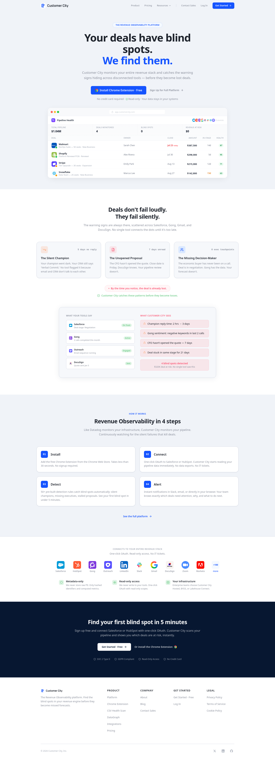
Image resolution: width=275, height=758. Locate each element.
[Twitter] (214, 751)
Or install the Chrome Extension (156, 646)
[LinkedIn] (223, 751)
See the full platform (137, 516)
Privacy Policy (214, 697)
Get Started (223, 5)
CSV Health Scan (116, 710)
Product (135, 5)
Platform (112, 697)
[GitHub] (231, 751)
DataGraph (113, 717)
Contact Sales (188, 5)
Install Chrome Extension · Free (118, 90)
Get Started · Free (114, 646)
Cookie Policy (214, 710)
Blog (143, 704)
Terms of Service (216, 704)
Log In (204, 5)
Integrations (114, 724)
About (143, 697)
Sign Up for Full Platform (166, 90)
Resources (164, 5)
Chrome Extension (117, 704)
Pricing (148, 5)
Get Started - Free (183, 697)
